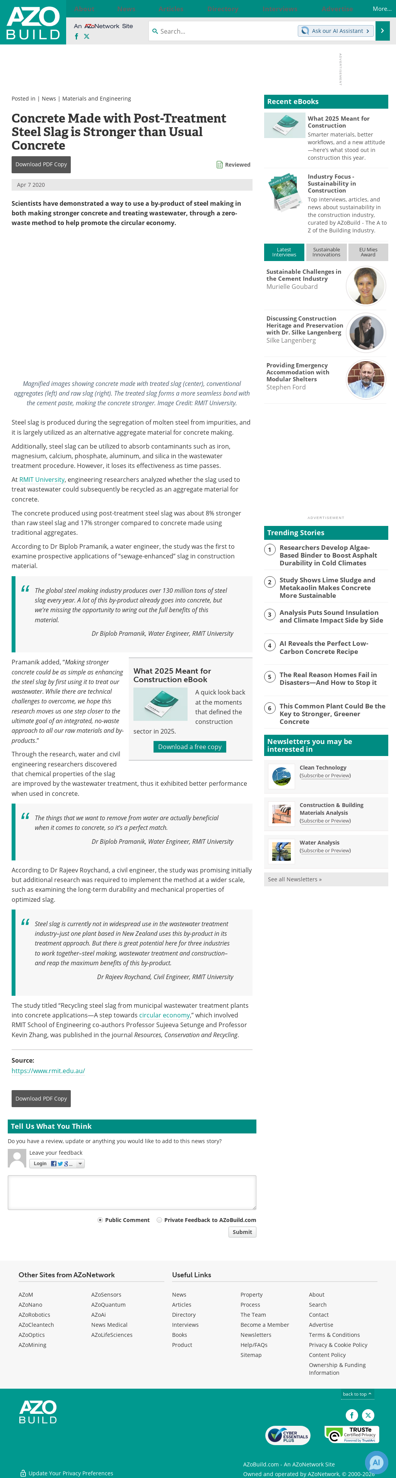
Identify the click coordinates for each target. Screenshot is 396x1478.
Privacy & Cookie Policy (338, 1344)
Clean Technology (323, 763)
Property (252, 1294)
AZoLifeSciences (112, 1334)
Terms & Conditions (334, 1334)
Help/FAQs (254, 1344)
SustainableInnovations (326, 252)
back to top (357, 1394)
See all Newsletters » (295, 875)
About (316, 1294)
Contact (319, 1314)
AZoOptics (32, 1334)
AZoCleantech (36, 1324)
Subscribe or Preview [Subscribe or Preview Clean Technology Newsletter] (325, 771)
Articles (181, 1304)
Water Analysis (320, 838)
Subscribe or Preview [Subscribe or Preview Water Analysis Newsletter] (325, 846)
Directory (184, 1314)
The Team (253, 1314)
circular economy (164, 1015)
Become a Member (265, 1324)
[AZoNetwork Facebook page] (76, 36)
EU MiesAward (368, 252)
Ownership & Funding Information (337, 1368)
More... (374, 8)
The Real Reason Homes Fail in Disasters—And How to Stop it (324, 675)
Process (250, 1304)
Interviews (185, 1324)
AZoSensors (106, 1294)
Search (318, 1304)
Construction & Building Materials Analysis (332, 804)
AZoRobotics (34, 1314)
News (49, 98)
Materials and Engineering (96, 98)
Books (179, 1334)
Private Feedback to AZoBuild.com (210, 1220)
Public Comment (127, 1220)
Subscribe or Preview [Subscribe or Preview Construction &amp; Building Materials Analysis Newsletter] (325, 816)
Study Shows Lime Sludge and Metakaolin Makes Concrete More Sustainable (329, 585)
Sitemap (251, 1355)
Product (182, 1344)
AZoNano (30, 1304)
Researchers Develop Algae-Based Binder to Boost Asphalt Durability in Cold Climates (334, 554)
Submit (242, 1232)
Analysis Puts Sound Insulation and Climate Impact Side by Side (331, 613)
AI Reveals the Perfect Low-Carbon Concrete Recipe (330, 644)
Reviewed (238, 164)
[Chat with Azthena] (376, 1462)
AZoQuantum (108, 1304)
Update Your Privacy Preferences (66, 1468)
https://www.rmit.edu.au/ (48, 1071)
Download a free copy (190, 746)
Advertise (321, 1324)
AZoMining (32, 1344)
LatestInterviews (284, 252)
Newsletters (256, 1334)
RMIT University (42, 479)
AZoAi (98, 1314)
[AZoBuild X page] (87, 36)
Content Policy (327, 1355)
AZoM (26, 1294)
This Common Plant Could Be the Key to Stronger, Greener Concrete (334, 706)
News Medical (109, 1324)
